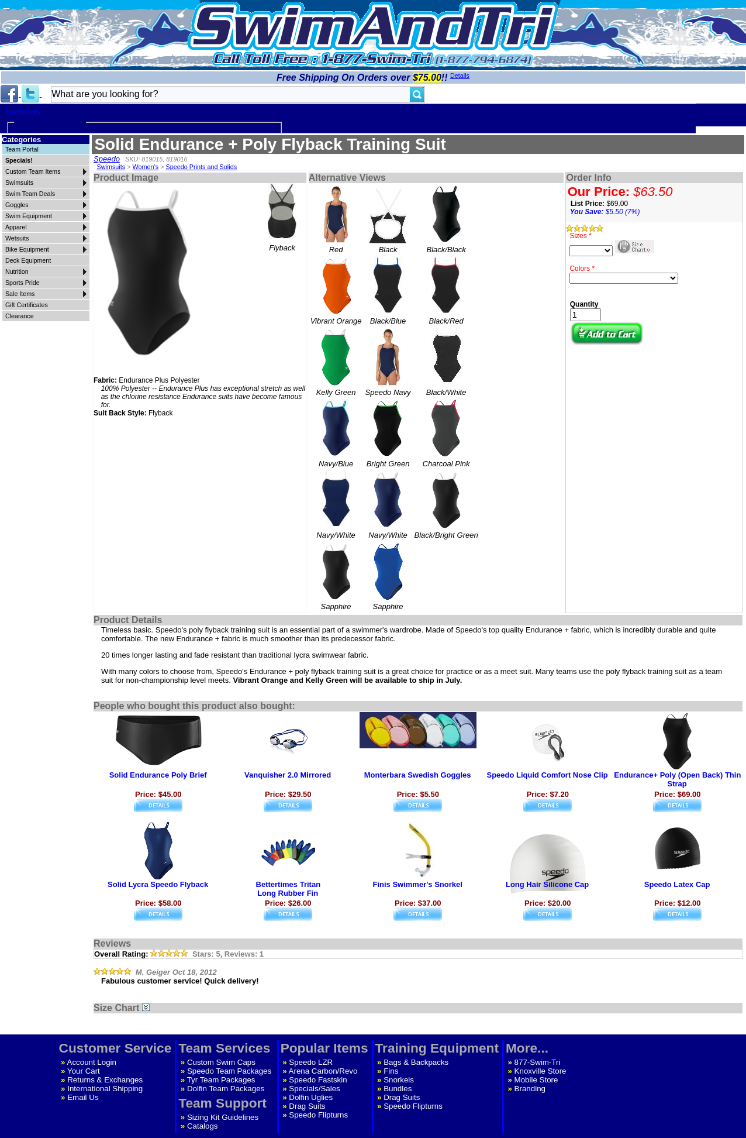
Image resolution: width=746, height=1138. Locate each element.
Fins (391, 1071)
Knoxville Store (540, 1071)
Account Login (91, 1062)
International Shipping (105, 1088)
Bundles (398, 1088)
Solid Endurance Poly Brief (158, 775)
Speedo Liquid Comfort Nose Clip (547, 775)
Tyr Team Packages (221, 1079)
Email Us (82, 1097)
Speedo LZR (311, 1062)
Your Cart (83, 1071)
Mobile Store (536, 1079)
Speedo (107, 158)
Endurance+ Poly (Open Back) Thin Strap (677, 779)
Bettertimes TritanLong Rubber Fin (288, 889)
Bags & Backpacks (416, 1062)
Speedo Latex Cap (677, 884)
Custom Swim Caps (221, 1062)
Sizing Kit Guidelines (222, 1117)
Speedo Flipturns (318, 1115)
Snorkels (399, 1079)
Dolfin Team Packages (225, 1088)
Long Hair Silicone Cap (547, 884)
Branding (529, 1088)
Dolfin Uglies (311, 1097)
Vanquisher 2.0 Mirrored (287, 775)
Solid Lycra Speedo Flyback (158, 884)
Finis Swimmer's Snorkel (417, 884)
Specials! (19, 160)
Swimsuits (23, 111)
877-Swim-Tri (537, 1062)
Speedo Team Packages (229, 1071)
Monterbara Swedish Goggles (417, 775)
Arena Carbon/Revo (323, 1071)
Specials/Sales (314, 1088)
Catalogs (202, 1126)
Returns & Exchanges (105, 1079)
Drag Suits (307, 1106)
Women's (146, 166)
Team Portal (22, 149)
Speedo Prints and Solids (201, 166)
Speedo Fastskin (318, 1079)
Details (459, 75)
